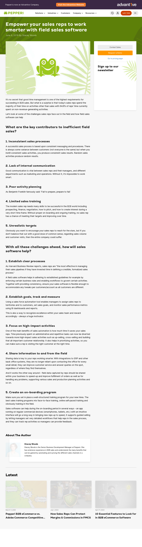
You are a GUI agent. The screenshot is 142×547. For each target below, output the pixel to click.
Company (78, 13)
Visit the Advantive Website (71, 5)
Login (117, 13)
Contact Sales (115, 47)
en (135, 13)
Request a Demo (115, 53)
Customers (65, 13)
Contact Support (112, 13)
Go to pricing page (115, 58)
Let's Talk (126, 13)
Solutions (40, 13)
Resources (91, 13)
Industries (53, 13)
